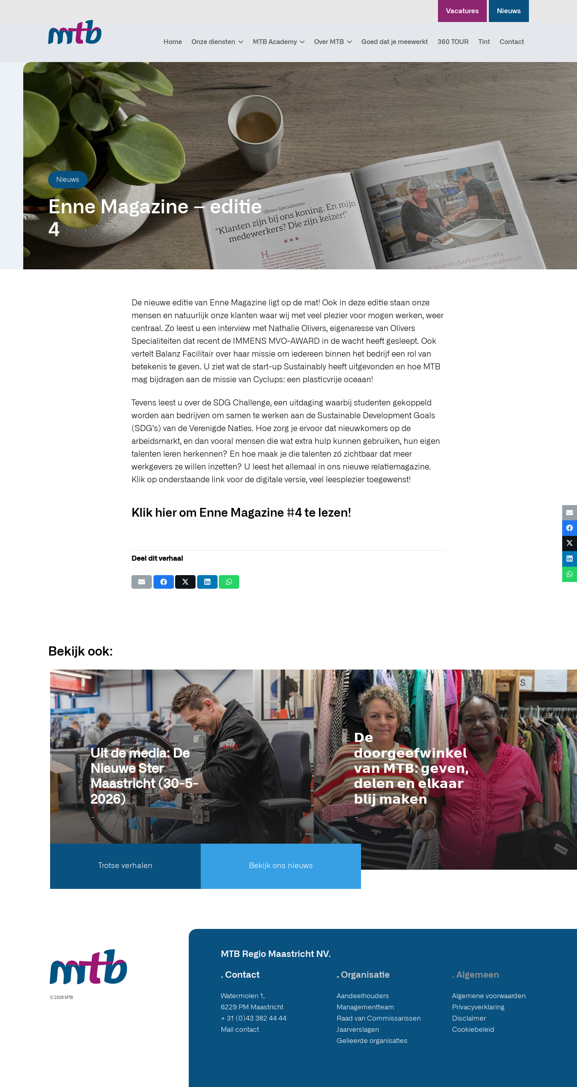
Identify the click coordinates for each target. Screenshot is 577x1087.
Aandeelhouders (363, 996)
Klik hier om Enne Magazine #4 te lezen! (241, 513)
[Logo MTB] (74, 32)
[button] (239, 42)
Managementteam (365, 1007)
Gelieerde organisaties (372, 1040)
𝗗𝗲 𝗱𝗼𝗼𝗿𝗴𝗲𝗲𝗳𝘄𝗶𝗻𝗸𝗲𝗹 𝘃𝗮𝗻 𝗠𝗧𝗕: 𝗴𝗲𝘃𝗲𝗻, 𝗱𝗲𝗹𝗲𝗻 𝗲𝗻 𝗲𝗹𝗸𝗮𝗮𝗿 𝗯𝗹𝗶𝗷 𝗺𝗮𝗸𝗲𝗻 (410, 769)
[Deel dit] (163, 582)
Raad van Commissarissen (379, 1018)
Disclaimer (469, 1018)
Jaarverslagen (358, 1029)
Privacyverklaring (478, 1007)
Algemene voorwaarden (489, 996)
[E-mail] (141, 582)
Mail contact (240, 1029)
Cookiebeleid (473, 1029)
